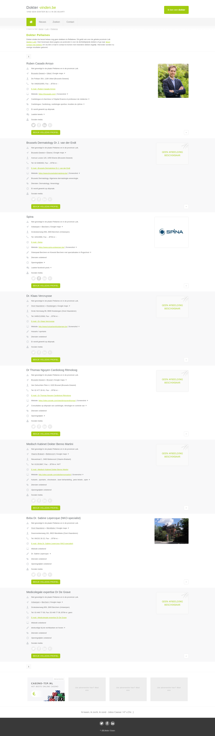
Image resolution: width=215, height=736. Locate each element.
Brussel (50, 380)
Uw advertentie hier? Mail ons (87, 689)
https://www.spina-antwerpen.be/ (51, 247)
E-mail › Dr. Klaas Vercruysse (42, 321)
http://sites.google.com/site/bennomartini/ (55, 475)
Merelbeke (51, 528)
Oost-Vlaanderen (38, 306)
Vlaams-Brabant (37, 454)
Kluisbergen (51, 306)
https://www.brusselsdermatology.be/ (53, 173)
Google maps (59, 73)
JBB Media (105, 730)
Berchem (45, 227)
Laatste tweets (38, 114)
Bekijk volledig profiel (46, 132)
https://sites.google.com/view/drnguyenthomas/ (57, 401)
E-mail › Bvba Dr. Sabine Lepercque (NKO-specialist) (52, 543)
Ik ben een (176, 10)
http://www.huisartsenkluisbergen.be (53, 326)
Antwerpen (35, 227)
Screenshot (62, 94)
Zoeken (56, 22)
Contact (70, 22)
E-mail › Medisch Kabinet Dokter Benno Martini (49, 469)
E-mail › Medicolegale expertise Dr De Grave (49, 618)
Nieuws (42, 22)
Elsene (49, 153)
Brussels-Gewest (38, 73)
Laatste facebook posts (41, 268)
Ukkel (49, 73)
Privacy (112, 730)
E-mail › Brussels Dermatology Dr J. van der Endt (50, 168)
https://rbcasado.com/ (47, 94)
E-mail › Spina (37, 242)
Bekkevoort (50, 454)
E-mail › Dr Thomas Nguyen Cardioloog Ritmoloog (51, 395)
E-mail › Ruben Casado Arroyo (43, 89)
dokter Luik (31, 42)
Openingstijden (38, 262)
